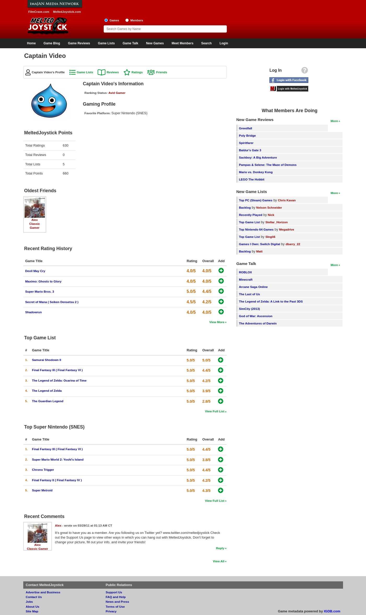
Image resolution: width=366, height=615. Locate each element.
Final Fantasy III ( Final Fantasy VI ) (57, 370)
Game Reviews (79, 43)
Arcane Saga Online (253, 286)
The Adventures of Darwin (257, 323)
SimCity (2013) (249, 308)
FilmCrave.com (38, 11)
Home (31, 43)
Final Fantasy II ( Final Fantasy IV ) (57, 480)
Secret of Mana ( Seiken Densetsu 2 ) (52, 302)
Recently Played (250, 214)
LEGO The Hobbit (251, 179)
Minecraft (245, 279)
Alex (34, 219)
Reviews (113, 72)
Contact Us (34, 597)
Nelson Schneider (269, 207)
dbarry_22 (293, 244)
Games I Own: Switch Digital (259, 244)
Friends (161, 72)
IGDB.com (332, 611)
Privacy (111, 611)
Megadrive (286, 229)
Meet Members (182, 43)
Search (206, 43)
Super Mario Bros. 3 (39, 291)
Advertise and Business (43, 592)
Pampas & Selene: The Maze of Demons (268, 164)
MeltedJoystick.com (67, 11)
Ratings (137, 72)
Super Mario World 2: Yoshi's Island (58, 459)
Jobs (29, 601)
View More (217, 322)
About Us (32, 606)
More (334, 121)
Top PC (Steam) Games (255, 200)
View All (218, 561)
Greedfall (245, 128)
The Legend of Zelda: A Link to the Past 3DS (271, 301)
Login (224, 43)
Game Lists (106, 43)
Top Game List (249, 222)
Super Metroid (42, 490)
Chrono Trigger (43, 469)
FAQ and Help (116, 597)
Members (136, 20)
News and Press (117, 601)
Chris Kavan (287, 200)
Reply (220, 548)
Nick (271, 214)
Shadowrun (33, 312)
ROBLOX (245, 272)
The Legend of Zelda (47, 390)
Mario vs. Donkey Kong (256, 172)
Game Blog (52, 43)
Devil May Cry (35, 271)
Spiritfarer (246, 142)
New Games (155, 43)
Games (114, 20)
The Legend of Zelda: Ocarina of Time (59, 380)
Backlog (245, 207)
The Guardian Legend (47, 401)
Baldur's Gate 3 (250, 150)
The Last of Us (249, 294)
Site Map (32, 611)
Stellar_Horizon (276, 222)
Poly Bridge (247, 135)
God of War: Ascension (255, 316)
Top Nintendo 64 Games (256, 229)
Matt (259, 251)
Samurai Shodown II (46, 359)
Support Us (114, 592)
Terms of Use (115, 606)
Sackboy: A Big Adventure (258, 157)
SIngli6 (270, 236)
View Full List (214, 411)
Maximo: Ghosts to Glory (43, 281)
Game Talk (130, 43)
